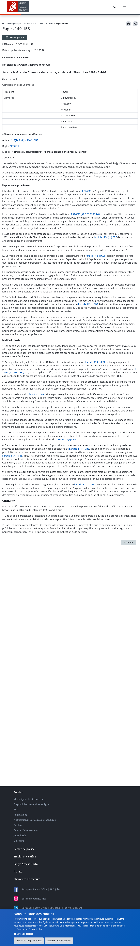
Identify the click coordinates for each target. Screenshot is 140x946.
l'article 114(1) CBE (79, 448)
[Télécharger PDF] (14, 37)
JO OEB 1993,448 (90, 214)
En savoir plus (35, 929)
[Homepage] (3, 23)
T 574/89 (86, 191)
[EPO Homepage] (18, 7)
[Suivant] (128, 542)
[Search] (115, 7)
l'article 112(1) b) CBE (105, 237)
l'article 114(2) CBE (66, 439)
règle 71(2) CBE (36, 394)
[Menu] (125, 7)
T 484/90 (75, 214)
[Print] (128, 23)
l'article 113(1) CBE (95, 255)
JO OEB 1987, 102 (19, 372)
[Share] (135, 23)
